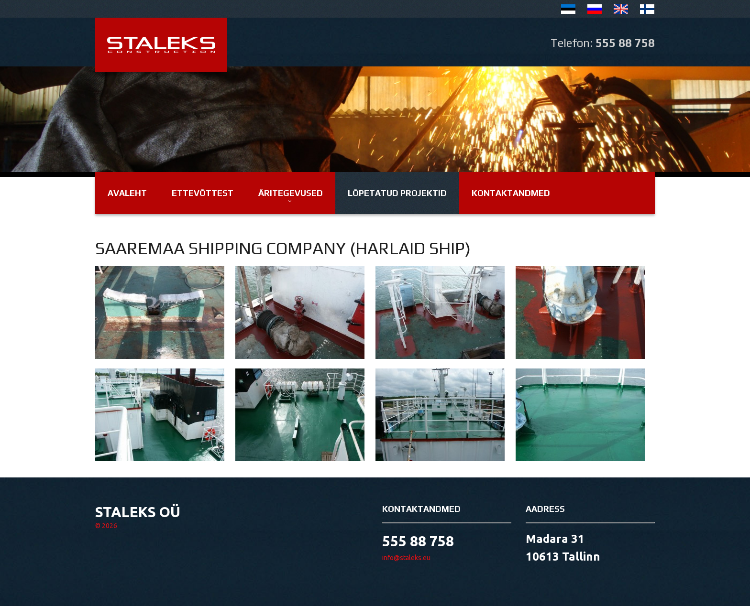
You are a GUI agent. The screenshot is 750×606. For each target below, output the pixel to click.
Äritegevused (290, 193)
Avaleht (127, 193)
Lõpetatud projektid (397, 193)
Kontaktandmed (511, 193)
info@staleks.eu (406, 558)
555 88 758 (625, 42)
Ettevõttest (202, 193)
